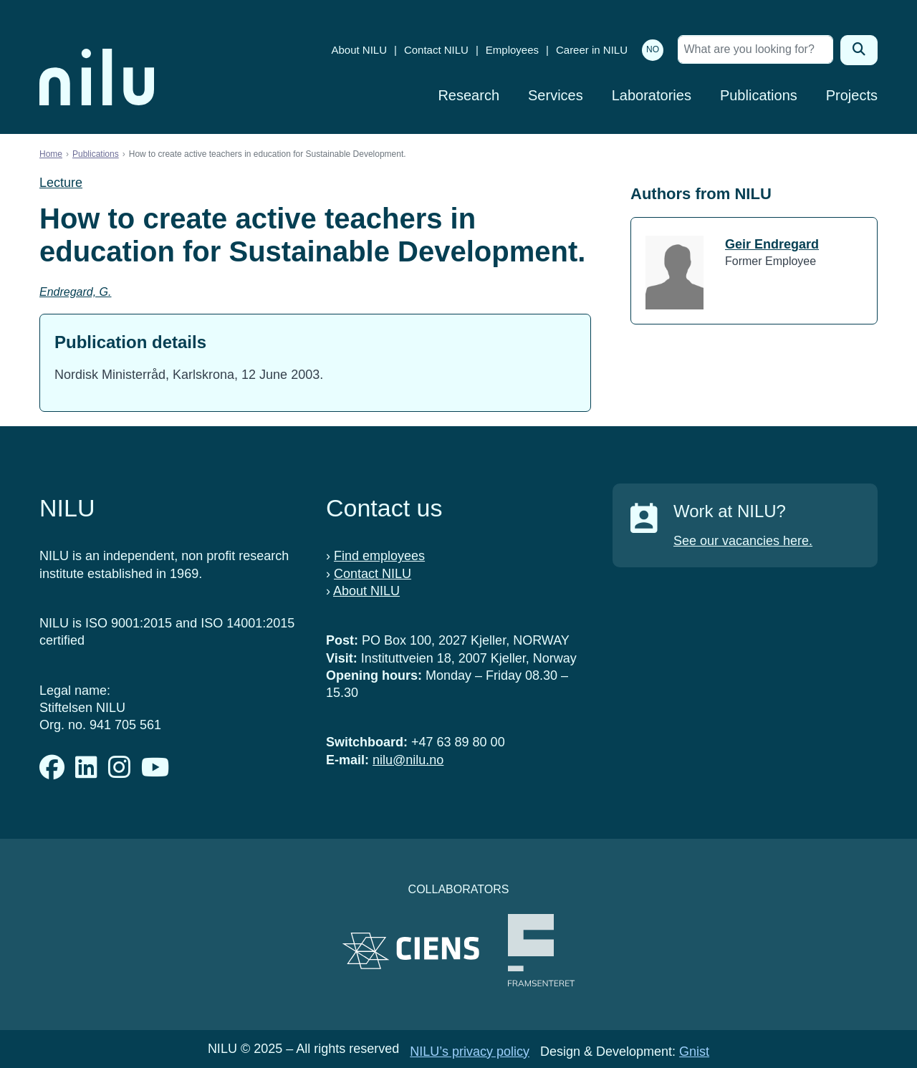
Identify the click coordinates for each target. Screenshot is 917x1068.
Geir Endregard (772, 244)
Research (468, 95)
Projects (852, 95)
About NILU (359, 50)
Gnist (694, 1051)
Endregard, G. (75, 292)
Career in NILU (592, 50)
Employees (512, 50)
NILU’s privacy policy (469, 1051)
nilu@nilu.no (408, 760)
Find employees (379, 556)
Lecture (60, 182)
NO (652, 49)
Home (50, 154)
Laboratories (651, 95)
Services (555, 95)
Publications (758, 95)
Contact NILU (436, 50)
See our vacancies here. (742, 541)
